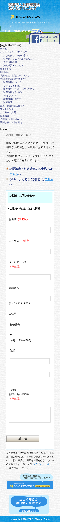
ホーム (3, 48)
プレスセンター (8, 109)
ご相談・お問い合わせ (11, 119)
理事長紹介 (5, 69)
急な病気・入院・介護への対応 (19, 89)
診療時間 (7, 102)
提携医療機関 (10, 62)
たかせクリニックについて (13, 52)
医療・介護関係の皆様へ (12, 105)
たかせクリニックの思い (15, 55)
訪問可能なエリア (12, 99)
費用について (10, 95)
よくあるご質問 (8, 112)
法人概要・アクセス (13, 65)
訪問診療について (12, 82)
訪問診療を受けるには (14, 92)
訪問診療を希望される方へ (13, 79)
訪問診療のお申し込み (11, 122)
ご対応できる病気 (12, 85)
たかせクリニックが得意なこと (19, 58)
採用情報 (4, 115)
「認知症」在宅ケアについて (14, 75)
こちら (13, 174)
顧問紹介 (4, 72)
